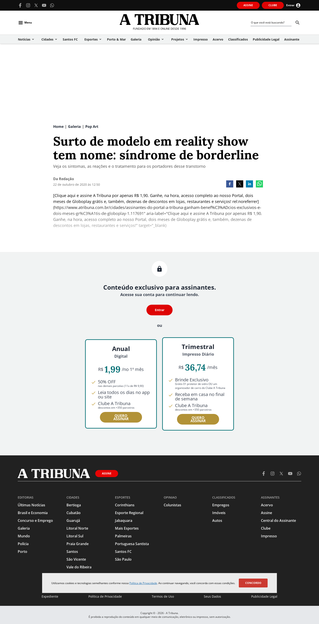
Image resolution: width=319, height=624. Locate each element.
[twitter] (239, 184)
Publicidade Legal (264, 596)
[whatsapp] (259, 184)
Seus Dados (212, 596)
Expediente (50, 596)
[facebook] (229, 184)
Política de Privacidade (143, 583)
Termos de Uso (163, 596)
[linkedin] (249, 184)
